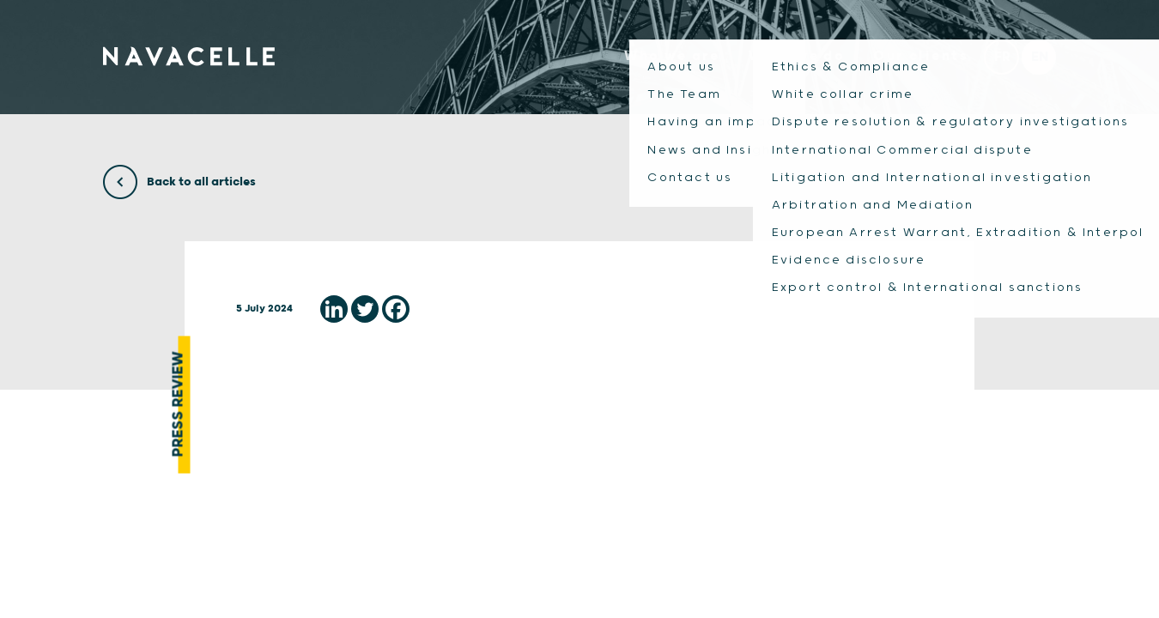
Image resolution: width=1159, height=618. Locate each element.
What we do (787, 62)
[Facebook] (396, 309)
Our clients (916, 62)
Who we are (659, 62)
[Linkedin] (334, 309)
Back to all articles (179, 182)
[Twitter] (365, 309)
